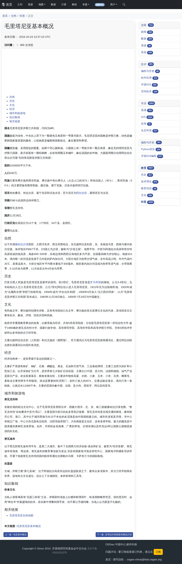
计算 (63, 4)
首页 (7, 4)
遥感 (147, 110)
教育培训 (149, 188)
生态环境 (149, 130)
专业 (148, 103)
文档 (19, 4)
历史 (12, 100)
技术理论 (149, 182)
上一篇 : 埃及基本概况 (15, 534)
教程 (74, 4)
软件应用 (149, 78)
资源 (30, 4)
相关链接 (14, 121)
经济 (12, 109)
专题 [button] (84, 4)
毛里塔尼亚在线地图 (21, 515)
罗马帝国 (95, 282)
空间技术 (149, 91)
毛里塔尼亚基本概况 (29, 526)
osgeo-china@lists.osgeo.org (144, 559)
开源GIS (149, 85)
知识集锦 (14, 117)
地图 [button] (41, 4)
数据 (53, 4)
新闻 (147, 32)
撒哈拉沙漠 (21, 244)
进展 (147, 25)
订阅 (158, 552)
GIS (147, 117)
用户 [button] (112, 4)
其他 (147, 52)
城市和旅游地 (17, 113)
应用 (146, 124)
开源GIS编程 (152, 156)
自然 (12, 96)
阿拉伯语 (81, 192)
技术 (147, 64)
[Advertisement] (68, 73)
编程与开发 (150, 71)
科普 (22, 15)
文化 (12, 105)
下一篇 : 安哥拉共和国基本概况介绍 (114, 534)
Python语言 (151, 149)
